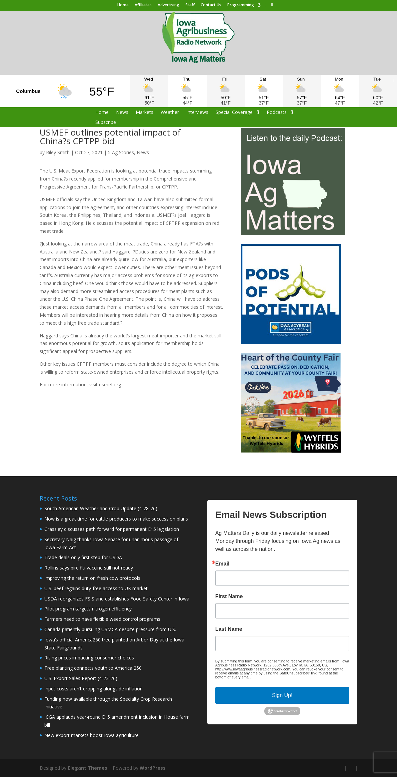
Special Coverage (234, 112)
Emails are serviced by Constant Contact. (286, 677)
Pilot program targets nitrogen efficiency (88, 608)
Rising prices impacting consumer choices (89, 657)
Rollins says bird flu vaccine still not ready (88, 568)
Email (222, 564)
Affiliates (143, 5)
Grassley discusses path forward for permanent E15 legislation (111, 529)
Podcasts (277, 112)
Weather (170, 112)
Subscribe (105, 122)
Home (123, 5)
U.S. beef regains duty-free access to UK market (96, 588)
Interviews (197, 112)
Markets (144, 112)
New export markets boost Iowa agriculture (91, 735)
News (122, 112)
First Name (229, 596)
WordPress (153, 768)
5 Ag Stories (121, 152)
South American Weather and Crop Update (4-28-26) (100, 508)
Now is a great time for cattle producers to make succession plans (116, 519)
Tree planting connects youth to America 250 (93, 668)
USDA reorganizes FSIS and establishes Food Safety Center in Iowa (116, 598)
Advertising (168, 5)
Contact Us (211, 5)
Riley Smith (58, 152)
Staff (190, 5)
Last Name (228, 629)
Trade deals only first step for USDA (83, 557)
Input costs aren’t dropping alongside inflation (93, 688)
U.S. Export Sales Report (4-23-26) (80, 678)
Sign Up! (282, 695)
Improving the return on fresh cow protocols (92, 578)
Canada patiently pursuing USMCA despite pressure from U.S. (110, 629)
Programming (240, 5)
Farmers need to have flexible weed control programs (102, 619)
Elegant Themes (87, 768)
